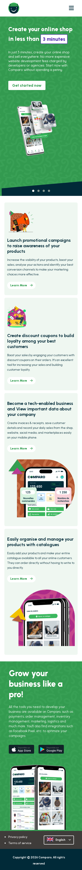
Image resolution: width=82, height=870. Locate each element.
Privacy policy (17, 837)
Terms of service (19, 843)
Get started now (27, 85)
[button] (33, 191)
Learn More (21, 285)
